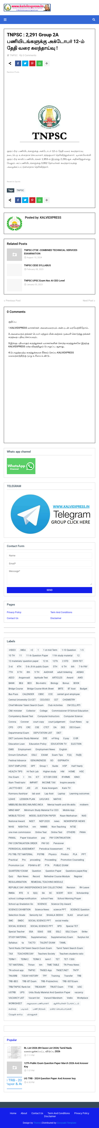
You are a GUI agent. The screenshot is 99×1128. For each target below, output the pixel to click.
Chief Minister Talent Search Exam (26, 705)
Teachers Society (46, 953)
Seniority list (36, 915)
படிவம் (24, 1009)
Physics (53, 854)
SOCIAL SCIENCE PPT (39, 920)
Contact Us (12, 618)
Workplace (82, 998)
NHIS (11, 826)
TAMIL (62, 942)
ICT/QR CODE (50, 777)
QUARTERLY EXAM (18, 871)
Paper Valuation (28, 837)
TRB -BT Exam (29, 981)
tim (40, 964)
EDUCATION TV (59, 744)
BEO (29, 683)
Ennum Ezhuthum (18, 755)
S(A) (35, 893)
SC (50, 893)
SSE (49, 931)
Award (70, 677)
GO (51, 760)
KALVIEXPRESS (50, 217)
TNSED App (46, 970)
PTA (47, 865)
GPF (33, 766)
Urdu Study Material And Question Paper (49, 992)
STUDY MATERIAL (18, 937)
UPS (22, 992)
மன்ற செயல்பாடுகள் (61, 1009)
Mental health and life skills (61, 804)
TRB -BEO (13, 981)
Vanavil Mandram (53, 998)
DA (55, 727)
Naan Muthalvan (68, 815)
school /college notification (23, 898)
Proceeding (50, 860)
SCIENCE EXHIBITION (20, 909)
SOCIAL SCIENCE (17, 926)
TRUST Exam (56, 987)
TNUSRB (13, 976)
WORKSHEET (15, 1003)
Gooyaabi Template (66, 1123)
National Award (17, 821)
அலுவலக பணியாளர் (37, 1003)
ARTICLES (57, 677)
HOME (72, 771)
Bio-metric (41, 683)
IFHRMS (66, 777)
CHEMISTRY (69, 699)
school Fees (47, 898)
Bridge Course (16, 688)
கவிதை (12, 1009)
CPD (11, 727)
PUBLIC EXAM (61, 865)
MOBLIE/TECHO (17, 815)
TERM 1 (12, 959)
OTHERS (71, 832)
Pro (24, 860)
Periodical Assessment (51, 849)
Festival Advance (17, 760)
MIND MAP (14, 810)
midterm (84, 804)
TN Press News (71, 964)
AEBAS (80, 672)
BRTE (60, 688)
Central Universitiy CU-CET (22, 699)
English (63, 749)
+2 (31, 650)
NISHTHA (23, 826)
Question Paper (53, 871)
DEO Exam (74, 727)
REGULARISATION (18, 882)
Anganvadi (24, 677)
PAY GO (45, 843)
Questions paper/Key (76, 871)
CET (56, 699)
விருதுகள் (32, 1014)
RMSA (12, 893)
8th (28, 672)
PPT (83, 854)
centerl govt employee (68, 694)
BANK (12, 683)
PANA (83, 832)
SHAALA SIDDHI (54, 915)
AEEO (11, 677)
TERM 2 (25, 959)
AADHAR (48, 672)
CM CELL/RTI (73, 705)
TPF (45, 976)
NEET (32, 821)
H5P (64, 766)
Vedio (70, 998)
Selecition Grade (17, 915)
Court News (76, 722)
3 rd (11, 666)
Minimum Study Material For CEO (41, 810)
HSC (81, 771)
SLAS (70, 915)
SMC (11, 920)
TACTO (31, 942)
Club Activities (55, 705)
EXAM (44, 755)
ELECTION (76, 744)
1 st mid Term (50, 650)
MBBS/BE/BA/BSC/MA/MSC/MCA (26, 804)
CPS (20, 727)
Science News (42, 909)
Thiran (31, 964)
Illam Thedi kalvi (17, 782)
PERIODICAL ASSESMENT (22, 849)
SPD (59, 926)
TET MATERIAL (16, 964)
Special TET (72, 926)
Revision (71, 887)
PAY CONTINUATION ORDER (23, 843)
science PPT (59, 909)
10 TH (12, 655)
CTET (46, 727)
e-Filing (55, 738)
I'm (29, 777)
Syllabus (13, 942)
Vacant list (34, 998)
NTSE (73, 826)
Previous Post (13, 300)
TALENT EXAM (47, 942)
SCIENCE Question (79, 909)
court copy (38, 722)
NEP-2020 (44, 821)
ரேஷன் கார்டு (16, 1014)
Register (78, 876)
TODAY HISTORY (30, 976)
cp (87, 722)
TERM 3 (37, 959)
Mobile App (68, 810)
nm (34, 826)
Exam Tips (57, 755)
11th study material (62, 655)
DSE (45, 738)
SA (43, 893)
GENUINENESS (38, 760)
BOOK (76, 683)
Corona (12, 722)
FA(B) (78, 755)
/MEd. (23, 650)
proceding (35, 860)
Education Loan (17, 744)
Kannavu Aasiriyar (18, 793)
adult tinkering (64, 672)
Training (55, 976)
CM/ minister (15, 710)
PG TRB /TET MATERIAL (21, 854)
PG (68, 849)
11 (20, 655)
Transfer (68, 976)
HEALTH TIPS (15, 771)
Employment (24, 749)
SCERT (59, 893)
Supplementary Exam (62, 937)
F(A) (69, 755)
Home (13, 1113)
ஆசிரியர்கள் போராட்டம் (66, 1003)
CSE (37, 727)
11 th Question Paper (37, 655)
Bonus (66, 683)
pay (43, 837)
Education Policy (37, 744)
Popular (12, 1040)
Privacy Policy (14, 612)
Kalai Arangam (50, 788)
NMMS (43, 826)
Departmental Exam (19, 733)
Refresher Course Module (57, 876)
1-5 (82, 650)
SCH (70, 893)
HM (62, 771)
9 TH (36, 672)
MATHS (57, 799)
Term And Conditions (61, 612)
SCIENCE (42, 904)
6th (72, 666)
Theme (37, 1123)
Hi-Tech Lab (33, 771)
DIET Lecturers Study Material (24, 738)
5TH (55, 666)
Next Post (88, 300)
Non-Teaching (59, 826)
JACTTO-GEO (15, 788)
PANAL (12, 837)
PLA (75, 854)
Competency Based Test (21, 716)
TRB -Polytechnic (49, 981)
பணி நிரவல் (39, 1009)
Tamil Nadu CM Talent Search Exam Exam (30, 948)
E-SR (75, 738)
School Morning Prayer (69, 898)
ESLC (34, 755)
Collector (30, 710)
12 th (45, 661)
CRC (28, 727)
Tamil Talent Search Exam (69, 948)
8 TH (19, 672)
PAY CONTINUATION (60, 837)
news (56, 821)
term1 (48, 959)
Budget (83, 688)
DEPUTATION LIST (43, 733)
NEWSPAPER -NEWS (74, 821)
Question (36, 871)
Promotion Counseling (72, 860)
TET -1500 (69, 959)
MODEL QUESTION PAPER (42, 815)
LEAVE (12, 799)
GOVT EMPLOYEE (17, 766)
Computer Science (73, 716)
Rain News (23, 876)
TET (58, 959)
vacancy (79, 992)
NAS (84, 815)
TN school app (16, 970)
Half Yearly (77, 766)
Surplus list (83, 937)
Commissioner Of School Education (70, 710)
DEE (63, 727)
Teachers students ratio (71, 953)
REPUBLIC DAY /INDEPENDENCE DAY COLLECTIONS (35, 887)
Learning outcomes (79, 793)
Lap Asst (49, 793)
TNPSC (14, 55)
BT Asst (72, 688)
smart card (82, 915)
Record (36, 876)
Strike (84, 931)
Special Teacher (17, 931)
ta (23, 942)
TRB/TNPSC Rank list (19, 987)
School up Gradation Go (21, 904)
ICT (37, 777)
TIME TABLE (53, 964)
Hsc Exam (14, 777)
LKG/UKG (44, 799)
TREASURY (40, 987)
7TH (11, 672)
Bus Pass (13, 694)
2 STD (65, 661)
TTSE (70, 987)
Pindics (65, 854)
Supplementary (39, 937)
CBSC (41, 694)
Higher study (49, 771)
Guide (55, 766)
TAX (11, 953)
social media (61, 920)
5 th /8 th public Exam (37, 666)
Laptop (61, 793)
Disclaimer (55, 618)
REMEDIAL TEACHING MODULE (47, 882)
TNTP (76, 970)
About (24, 1113)
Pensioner (58, 843)
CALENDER (28, 694)
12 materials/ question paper (23, 661)
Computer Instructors (48, 716)
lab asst (36, 793)
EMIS (11, 749)
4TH (19, 666)
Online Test (56, 832)
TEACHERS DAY (25, 953)
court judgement (56, 722)
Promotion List (16, 865)
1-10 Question (69, 650)
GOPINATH (63, 760)
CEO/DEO (45, 699)
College (43, 710)
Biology (54, 683)
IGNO (77, 777)
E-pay (66, 738)
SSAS (40, 931)
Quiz (11, 876)
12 (78, 655)
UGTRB (12, 992)
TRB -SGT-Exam (70, 981)
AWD (80, 677)
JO (36, 788)
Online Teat (41, 832)
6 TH (64, 666)
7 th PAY (83, 666)
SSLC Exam (71, 931)
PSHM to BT (34, 865)
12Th (55, 661)
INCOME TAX (49, 782)
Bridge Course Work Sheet (40, 688)
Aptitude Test (41, 677)
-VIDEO (12, 650)
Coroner (25, 722)
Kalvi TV (66, 788)
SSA (31, 931)
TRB (79, 976)
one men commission (20, 832)
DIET (59, 733)
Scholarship (83, 893)
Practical (13, 860)
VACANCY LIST (16, 998)
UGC (79, 987)
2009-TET (78, 661)
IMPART (34, 782)
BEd (21, 683)
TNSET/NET (62, 970)
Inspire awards (67, 782)
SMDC (21, 920)
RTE (21, 893)
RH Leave (84, 887)
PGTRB (40, 854)
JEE (28, 788)
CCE (50, 694)
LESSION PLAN (27, 799)
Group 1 (44, 766)
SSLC (58, 931)
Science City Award (61, 904)
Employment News (45, 749)
